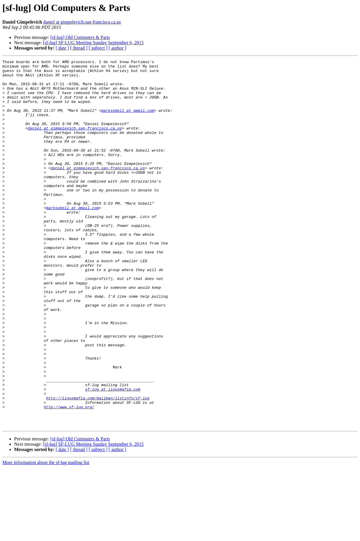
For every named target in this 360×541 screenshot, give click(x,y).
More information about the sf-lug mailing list (45, 535)
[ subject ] (98, 47)
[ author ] (117, 47)
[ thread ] (78, 47)
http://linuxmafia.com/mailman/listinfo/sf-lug (97, 466)
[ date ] (62, 47)
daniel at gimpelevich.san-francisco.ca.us (82, 21)
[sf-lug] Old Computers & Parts (80, 37)
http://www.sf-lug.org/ (69, 476)
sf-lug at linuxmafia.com (112, 455)
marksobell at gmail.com (127, 121)
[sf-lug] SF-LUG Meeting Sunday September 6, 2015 (93, 42)
